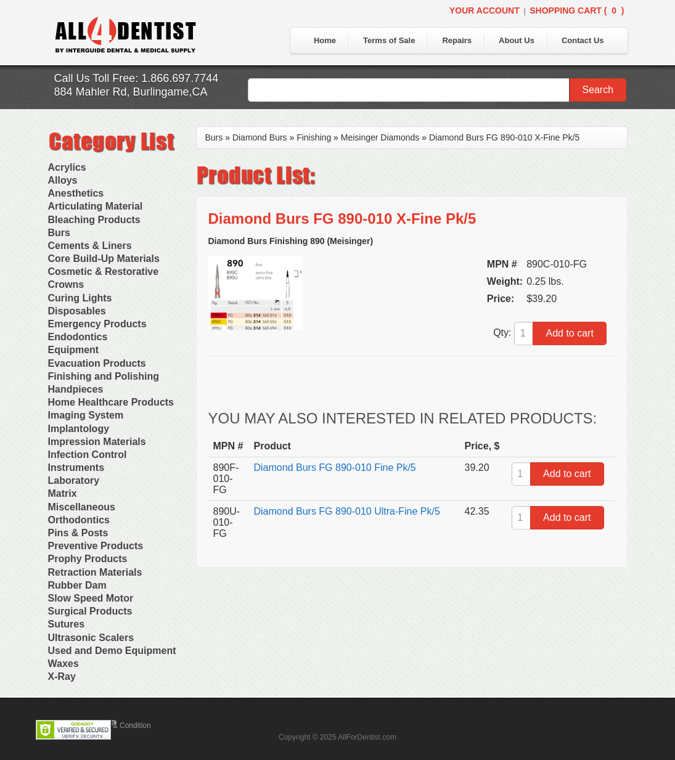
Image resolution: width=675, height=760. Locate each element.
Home (325, 40)
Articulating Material (95, 206)
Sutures (66, 624)
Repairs (457, 40)
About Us (516, 40)
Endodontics (78, 337)
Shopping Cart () (577, 10)
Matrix (62, 493)
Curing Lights (80, 298)
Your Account (484, 10)
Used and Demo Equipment (112, 650)
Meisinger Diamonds (380, 137)
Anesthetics (76, 193)
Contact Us (583, 40)
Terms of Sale (389, 40)
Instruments (76, 467)
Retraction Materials (95, 572)
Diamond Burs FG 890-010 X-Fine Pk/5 (504, 137)
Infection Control (87, 454)
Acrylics (67, 167)
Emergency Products (97, 324)
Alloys (63, 180)
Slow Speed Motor (91, 598)
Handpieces (76, 389)
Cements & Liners (90, 245)
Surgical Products (90, 611)
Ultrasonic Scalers (91, 637)
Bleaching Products (94, 220)
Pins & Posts (78, 533)
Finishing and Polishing (103, 376)
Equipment (73, 350)
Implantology (79, 428)
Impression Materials (97, 441)
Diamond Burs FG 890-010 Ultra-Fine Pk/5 (347, 511)
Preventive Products (96, 546)
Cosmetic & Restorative (103, 271)
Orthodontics (79, 520)
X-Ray (62, 676)
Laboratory (74, 480)
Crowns (66, 284)
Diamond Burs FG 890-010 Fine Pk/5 (335, 467)
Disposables (77, 311)
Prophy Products (88, 559)
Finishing (314, 137)
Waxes (63, 663)
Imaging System (86, 415)
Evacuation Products (97, 363)
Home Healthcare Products (111, 402)
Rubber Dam (77, 585)
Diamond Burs (259, 137)
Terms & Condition (121, 725)
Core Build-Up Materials (104, 258)
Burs (59, 232)
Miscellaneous (81, 507)
